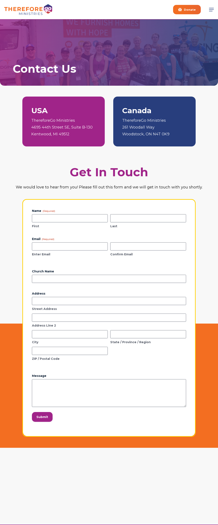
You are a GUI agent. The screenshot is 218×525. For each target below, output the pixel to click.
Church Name (43, 271)
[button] (211, 9)
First (35, 226)
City (35, 342)
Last (113, 226)
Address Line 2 (44, 325)
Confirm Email (121, 254)
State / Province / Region (130, 342)
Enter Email (41, 254)
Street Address (44, 309)
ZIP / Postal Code (46, 359)
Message (39, 376)
